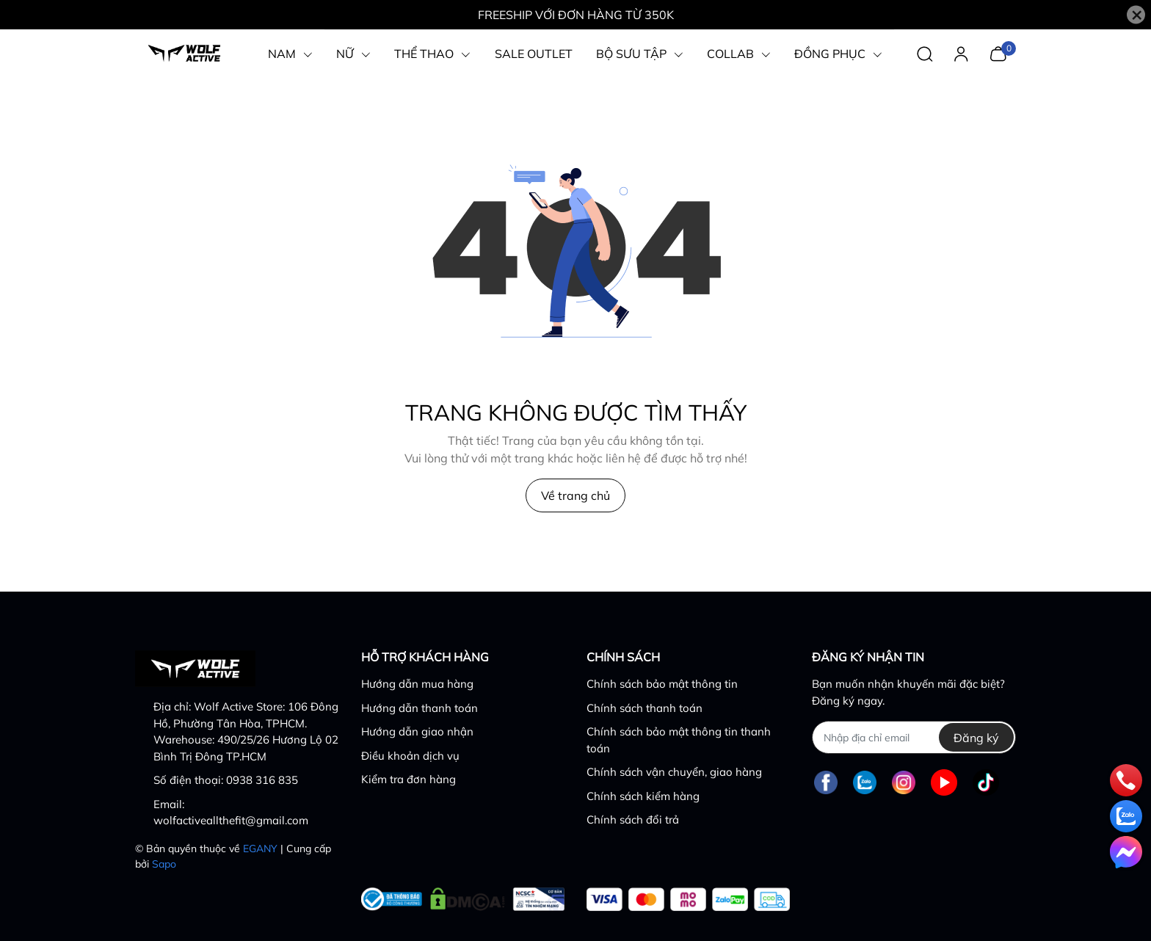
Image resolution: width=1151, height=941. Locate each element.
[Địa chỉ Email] (913, 737)
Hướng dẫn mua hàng (417, 684)
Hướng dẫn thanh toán (419, 708)
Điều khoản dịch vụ (410, 756)
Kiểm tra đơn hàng (408, 779)
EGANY (260, 848)
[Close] (1136, 15)
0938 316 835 (262, 780)
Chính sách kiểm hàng (643, 796)
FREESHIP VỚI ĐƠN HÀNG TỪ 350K (576, 14)
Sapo (164, 864)
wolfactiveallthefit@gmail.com (230, 820)
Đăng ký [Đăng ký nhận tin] (976, 737)
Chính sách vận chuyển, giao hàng (674, 772)
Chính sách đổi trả (633, 819)
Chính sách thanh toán (644, 708)
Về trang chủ (575, 495)
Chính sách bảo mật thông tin (662, 684)
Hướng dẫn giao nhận (417, 731)
